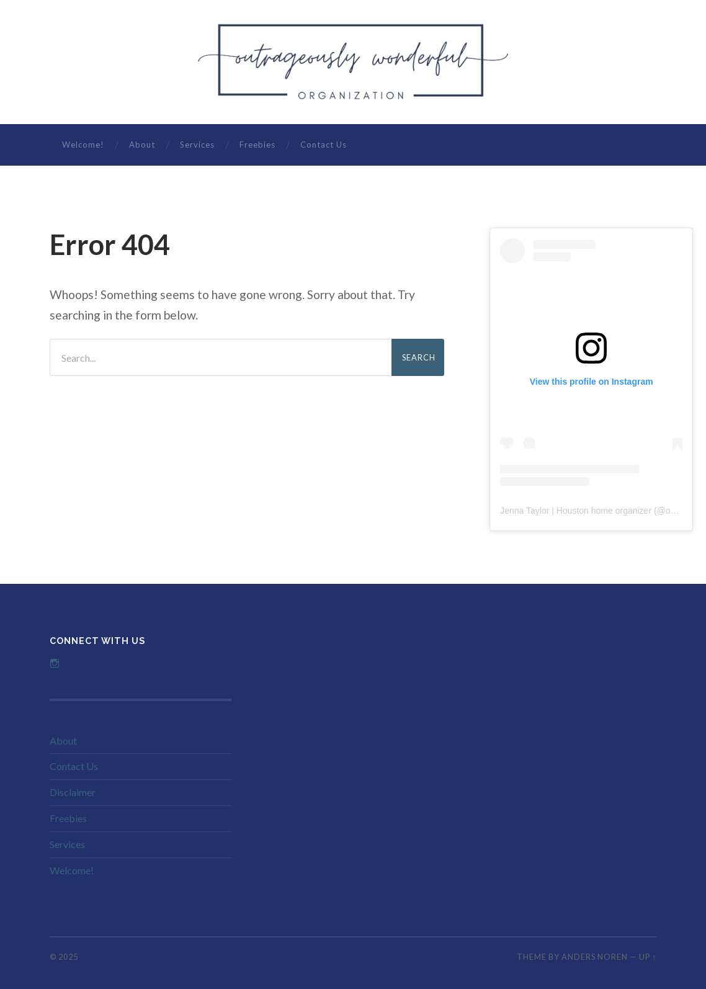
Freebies (257, 145)
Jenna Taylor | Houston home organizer (575, 511)
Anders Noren (594, 957)
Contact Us (323, 145)
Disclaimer (73, 792)
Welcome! (83, 145)
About (142, 145)
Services (197, 145)
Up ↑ (647, 957)
